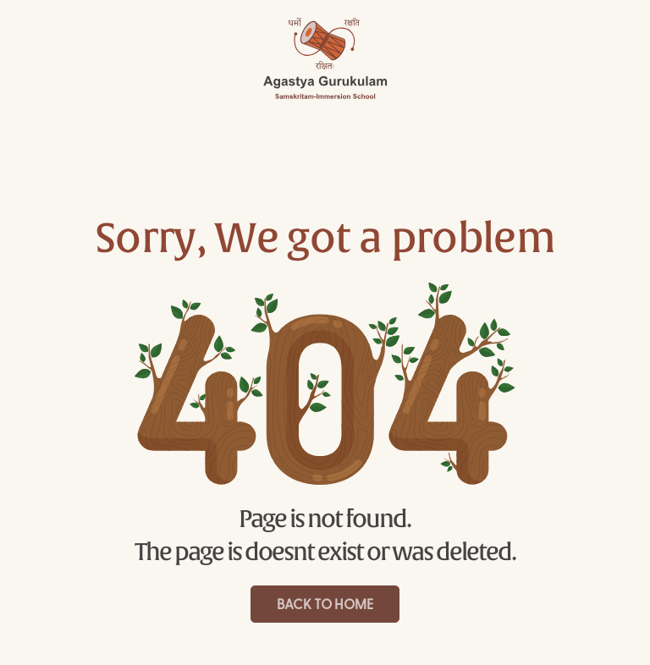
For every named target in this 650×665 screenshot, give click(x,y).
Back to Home (325, 606)
